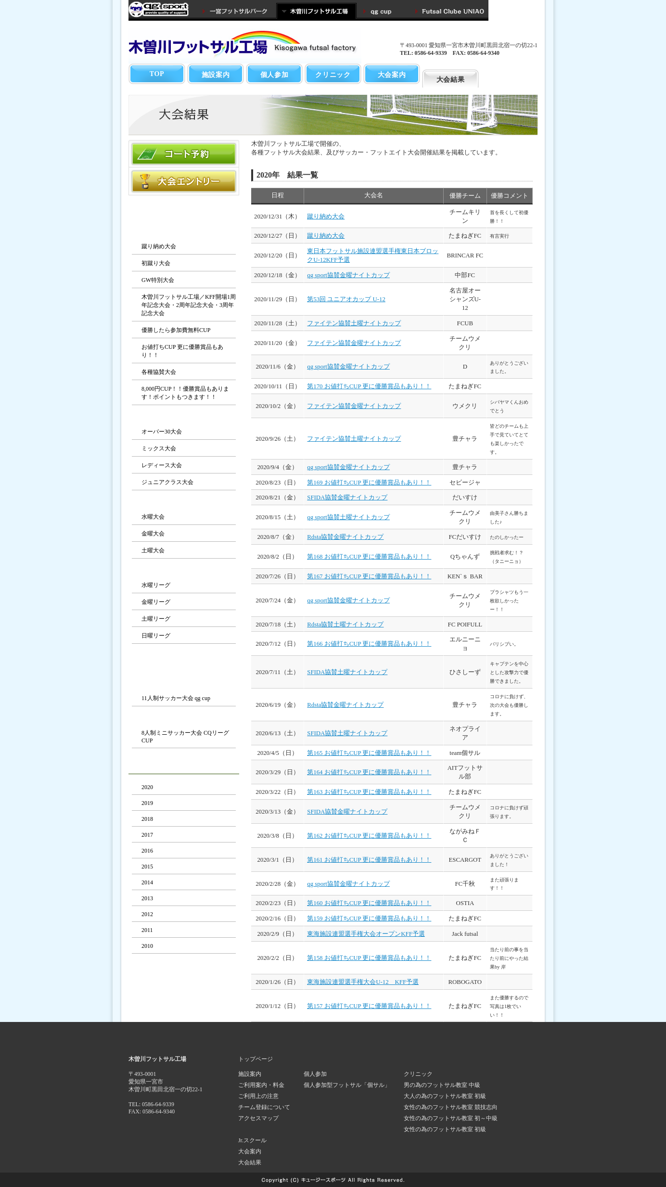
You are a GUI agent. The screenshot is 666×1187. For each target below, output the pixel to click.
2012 (147, 914)
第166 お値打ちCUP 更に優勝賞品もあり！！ (369, 643)
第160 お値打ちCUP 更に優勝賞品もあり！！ (369, 903)
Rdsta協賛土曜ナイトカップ (345, 624)
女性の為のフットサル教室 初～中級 (451, 1118)
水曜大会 (153, 516)
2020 (147, 787)
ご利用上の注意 (258, 1096)
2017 (147, 834)
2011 (147, 930)
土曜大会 (153, 550)
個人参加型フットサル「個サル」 (347, 1085)
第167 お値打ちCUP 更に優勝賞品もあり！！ (369, 576)
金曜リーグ (155, 602)
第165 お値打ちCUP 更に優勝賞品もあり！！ (369, 753)
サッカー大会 (183, 683)
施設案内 (216, 74)
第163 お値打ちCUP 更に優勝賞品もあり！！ (369, 792)
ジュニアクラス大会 (167, 482)
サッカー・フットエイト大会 (184, 663)
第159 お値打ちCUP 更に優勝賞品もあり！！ (369, 918)
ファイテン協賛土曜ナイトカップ (354, 323)
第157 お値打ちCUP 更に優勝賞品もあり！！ (369, 1006)
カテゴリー (183, 417)
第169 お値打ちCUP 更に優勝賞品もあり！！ (369, 482)
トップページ (255, 1059)
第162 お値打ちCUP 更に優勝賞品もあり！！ (369, 835)
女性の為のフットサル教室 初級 (445, 1129)
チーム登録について (264, 1107)
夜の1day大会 (184, 502)
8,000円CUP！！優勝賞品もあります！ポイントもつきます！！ (185, 392)
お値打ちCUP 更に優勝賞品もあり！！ (182, 351)
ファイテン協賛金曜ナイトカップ (354, 343)
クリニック (333, 74)
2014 (147, 882)
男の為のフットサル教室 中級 (442, 1085)
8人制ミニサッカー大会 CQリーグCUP (185, 736)
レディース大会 (161, 465)
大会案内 (392, 74)
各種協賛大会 (158, 372)
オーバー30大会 (161, 431)
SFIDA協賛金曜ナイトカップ (347, 497)
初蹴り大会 (155, 263)
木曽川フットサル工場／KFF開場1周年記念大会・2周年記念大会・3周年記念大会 (188, 305)
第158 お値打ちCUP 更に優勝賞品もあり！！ (369, 958)
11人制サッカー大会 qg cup (175, 698)
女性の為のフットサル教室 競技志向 (451, 1107)
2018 (147, 819)
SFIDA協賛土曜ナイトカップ (347, 672)
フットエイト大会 (184, 718)
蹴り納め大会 (158, 246)
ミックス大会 (158, 448)
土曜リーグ (155, 618)
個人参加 (274, 74)
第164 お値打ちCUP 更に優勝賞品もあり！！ (369, 772)
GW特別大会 (157, 280)
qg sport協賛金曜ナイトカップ (348, 275)
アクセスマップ (258, 1118)
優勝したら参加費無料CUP (175, 330)
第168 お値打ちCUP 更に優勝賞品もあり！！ (369, 556)
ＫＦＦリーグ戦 (184, 570)
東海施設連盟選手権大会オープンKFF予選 (365, 934)
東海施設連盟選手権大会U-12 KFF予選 (363, 982)
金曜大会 (153, 533)
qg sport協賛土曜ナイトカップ (348, 517)
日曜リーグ (155, 635)
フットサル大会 (183, 211)
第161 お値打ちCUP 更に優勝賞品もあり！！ (369, 859)
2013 (147, 898)
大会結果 (450, 79)
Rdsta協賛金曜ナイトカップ (345, 537)
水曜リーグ (155, 585)
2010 (147, 946)
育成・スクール (509, 74)
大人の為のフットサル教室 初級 (445, 1096)
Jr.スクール (252, 1140)
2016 (147, 850)
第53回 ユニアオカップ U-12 (346, 299)
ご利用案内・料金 (261, 1085)
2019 (147, 803)
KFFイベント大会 (184, 232)
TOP (157, 73)
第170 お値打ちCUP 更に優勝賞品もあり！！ (369, 386)
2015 (147, 866)
